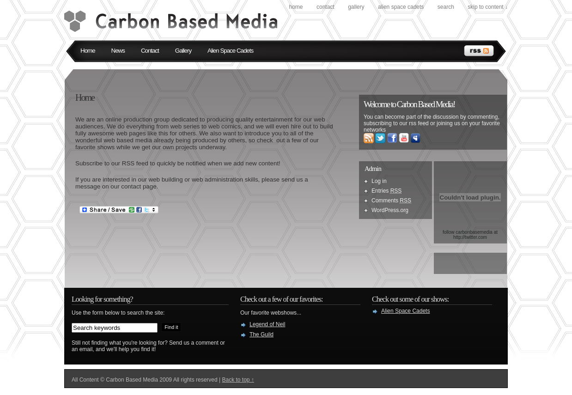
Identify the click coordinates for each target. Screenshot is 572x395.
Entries (386, 191)
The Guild (261, 334)
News (118, 50)
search (446, 7)
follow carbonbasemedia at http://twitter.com (470, 235)
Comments (391, 200)
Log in (379, 181)
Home (296, 7)
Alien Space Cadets (401, 7)
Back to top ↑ (238, 380)
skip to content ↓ (488, 7)
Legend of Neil (267, 324)
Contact (325, 7)
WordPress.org (389, 210)
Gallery (356, 7)
